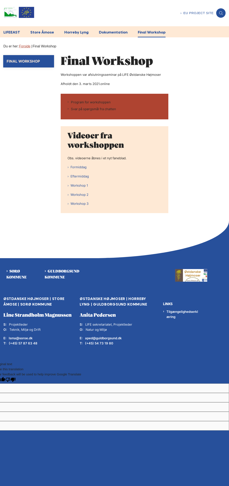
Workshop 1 (79, 185)
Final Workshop (152, 32)
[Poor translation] (10, 380)
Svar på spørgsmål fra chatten (93, 109)
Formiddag (78, 167)
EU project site (198, 13)
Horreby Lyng (76, 32)
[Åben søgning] (221, 13)
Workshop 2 (79, 195)
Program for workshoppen (91, 102)
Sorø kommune (16, 274)
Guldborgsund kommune (62, 274)
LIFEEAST (11, 32)
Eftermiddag (79, 176)
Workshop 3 (79, 204)
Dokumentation (113, 32)
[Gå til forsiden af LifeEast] (89, 13)
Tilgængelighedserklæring (182, 314)
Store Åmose (42, 32)
